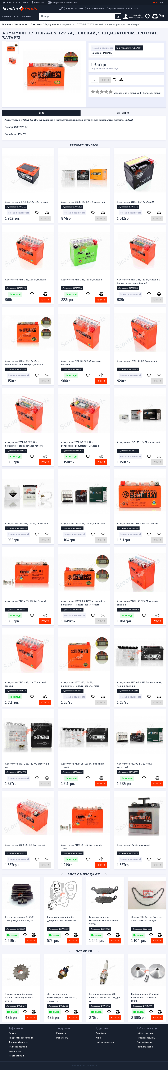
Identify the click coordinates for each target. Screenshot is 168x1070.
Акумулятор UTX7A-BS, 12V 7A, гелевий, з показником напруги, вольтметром (83, 603)
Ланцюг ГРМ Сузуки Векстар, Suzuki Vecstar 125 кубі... (146, 919)
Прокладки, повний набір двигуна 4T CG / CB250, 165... (62, 919)
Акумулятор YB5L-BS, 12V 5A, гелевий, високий (81, 363)
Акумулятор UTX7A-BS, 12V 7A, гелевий (137, 523)
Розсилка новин (145, 1047)
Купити (105, 79)
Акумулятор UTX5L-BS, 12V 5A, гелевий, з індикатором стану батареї (138, 281)
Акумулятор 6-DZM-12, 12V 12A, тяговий (26, 202)
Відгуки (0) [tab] (123, 113)
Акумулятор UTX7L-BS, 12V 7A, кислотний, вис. (27, 765)
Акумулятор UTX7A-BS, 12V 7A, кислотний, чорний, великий (139, 684)
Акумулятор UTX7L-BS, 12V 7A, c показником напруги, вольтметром (80, 684)
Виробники (101, 1033)
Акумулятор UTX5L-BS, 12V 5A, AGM (135, 202)
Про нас (13, 1033)
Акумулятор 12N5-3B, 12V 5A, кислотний (138, 442)
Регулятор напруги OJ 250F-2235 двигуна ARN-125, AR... (20, 919)
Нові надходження (105, 1042)
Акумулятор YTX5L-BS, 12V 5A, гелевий (25, 279)
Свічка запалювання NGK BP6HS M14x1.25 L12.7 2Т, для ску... (104, 998)
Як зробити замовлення (21, 1038)
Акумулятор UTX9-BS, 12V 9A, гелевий (25, 845)
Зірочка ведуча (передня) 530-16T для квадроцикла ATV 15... (19, 998)
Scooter (19, 8)
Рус (162, 2)
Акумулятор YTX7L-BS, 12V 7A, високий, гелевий (25, 684)
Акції (16, 16)
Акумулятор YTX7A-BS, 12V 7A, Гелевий (25, 601)
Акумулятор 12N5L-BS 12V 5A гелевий (137, 361)
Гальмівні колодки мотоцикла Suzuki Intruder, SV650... (103, 921)
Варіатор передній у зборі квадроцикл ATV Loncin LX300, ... (145, 998)
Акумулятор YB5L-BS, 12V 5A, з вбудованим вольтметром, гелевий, (80, 444)
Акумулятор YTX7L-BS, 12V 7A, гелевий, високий (137, 603)
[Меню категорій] (7, 16)
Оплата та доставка (17, 2)
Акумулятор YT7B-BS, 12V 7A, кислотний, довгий (82, 765)
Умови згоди (15, 1051)
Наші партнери (16, 1056)
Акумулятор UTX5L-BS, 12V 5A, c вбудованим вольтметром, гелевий (24, 363)
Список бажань (144, 1042)
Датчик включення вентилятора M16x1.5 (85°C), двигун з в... (62, 998)
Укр (155, 2)
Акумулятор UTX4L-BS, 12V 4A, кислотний (83, 202)
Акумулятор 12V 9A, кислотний (133, 845)
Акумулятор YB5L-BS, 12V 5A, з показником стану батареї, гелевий (24, 444)
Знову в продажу (84, 874)
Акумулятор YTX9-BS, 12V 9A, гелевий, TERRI (81, 847)
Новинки (26, 16)
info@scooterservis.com (64, 2)
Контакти (39, 2)
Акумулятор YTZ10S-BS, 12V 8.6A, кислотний (134, 765)
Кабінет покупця (145, 1033)
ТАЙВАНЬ (107, 52)
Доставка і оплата (18, 1042)
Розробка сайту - (84, 1065)
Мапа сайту (62, 1038)
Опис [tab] (41, 113)
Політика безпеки (18, 1047)
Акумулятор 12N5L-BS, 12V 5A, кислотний (83, 523)
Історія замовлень (146, 1038)
